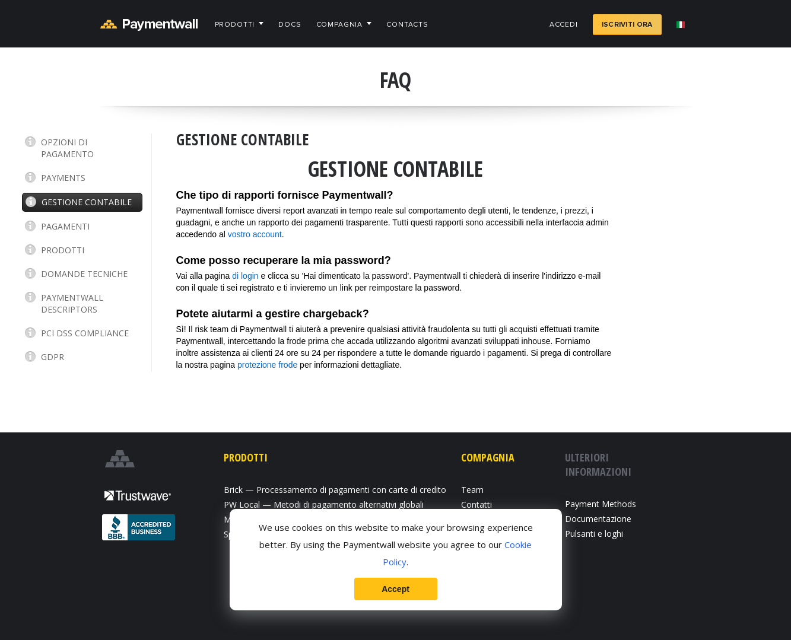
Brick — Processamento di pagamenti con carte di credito (335, 489)
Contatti (476, 504)
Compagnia (339, 24)
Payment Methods (600, 504)
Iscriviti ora (627, 24)
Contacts (407, 24)
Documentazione (598, 518)
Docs (289, 24)
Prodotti (235, 24)
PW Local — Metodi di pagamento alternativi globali (324, 504)
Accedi (563, 24)
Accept (395, 589)
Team (472, 489)
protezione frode (267, 365)
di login (245, 276)
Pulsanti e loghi (594, 533)
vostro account (255, 234)
